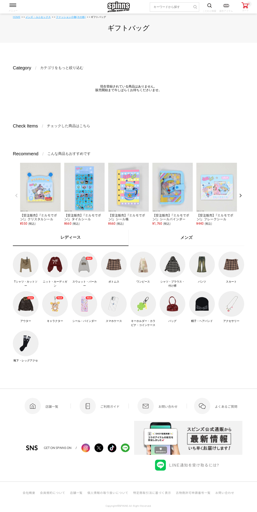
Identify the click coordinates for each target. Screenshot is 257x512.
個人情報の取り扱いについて (107, 493)
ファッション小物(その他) (71, 17)
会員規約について (52, 493)
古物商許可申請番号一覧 (193, 493)
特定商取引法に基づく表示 (152, 493)
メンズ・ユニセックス (38, 17)
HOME (16, 17)
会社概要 (29, 493)
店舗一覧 (76, 493)
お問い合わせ (224, 493)
